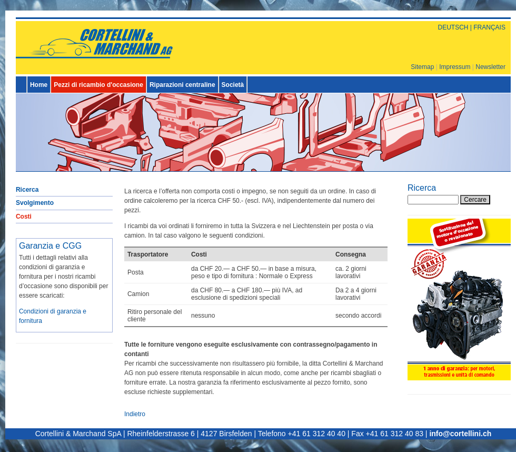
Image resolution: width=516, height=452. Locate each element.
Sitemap (422, 67)
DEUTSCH (453, 27)
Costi (24, 216)
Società (233, 85)
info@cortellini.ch (460, 433)
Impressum (454, 67)
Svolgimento (35, 203)
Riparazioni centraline (182, 85)
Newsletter (490, 67)
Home (38, 85)
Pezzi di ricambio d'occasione (98, 85)
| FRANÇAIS (486, 27)
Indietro (134, 414)
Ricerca (27, 189)
